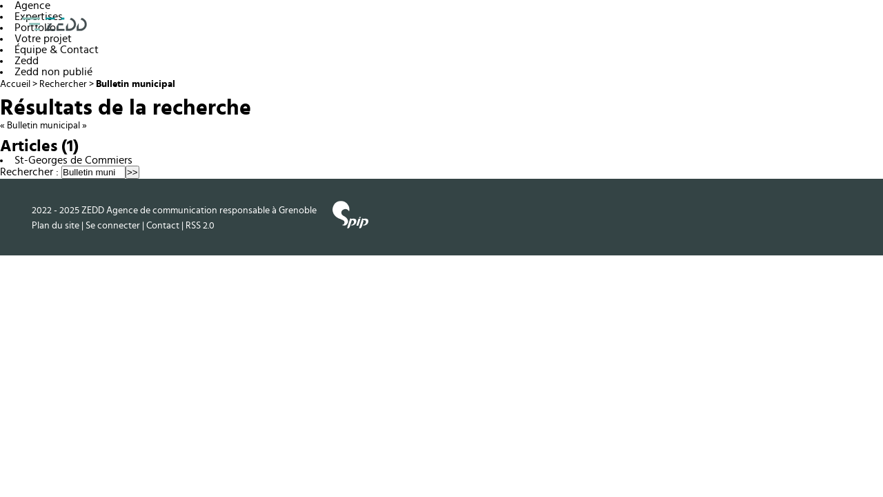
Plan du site (55, 225)
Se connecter (113, 225)
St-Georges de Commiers (73, 160)
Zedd (26, 60)
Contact (162, 225)
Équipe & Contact (56, 49)
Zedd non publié (53, 71)
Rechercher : (29, 171)
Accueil (15, 84)
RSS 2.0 (200, 225)
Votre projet (43, 38)
